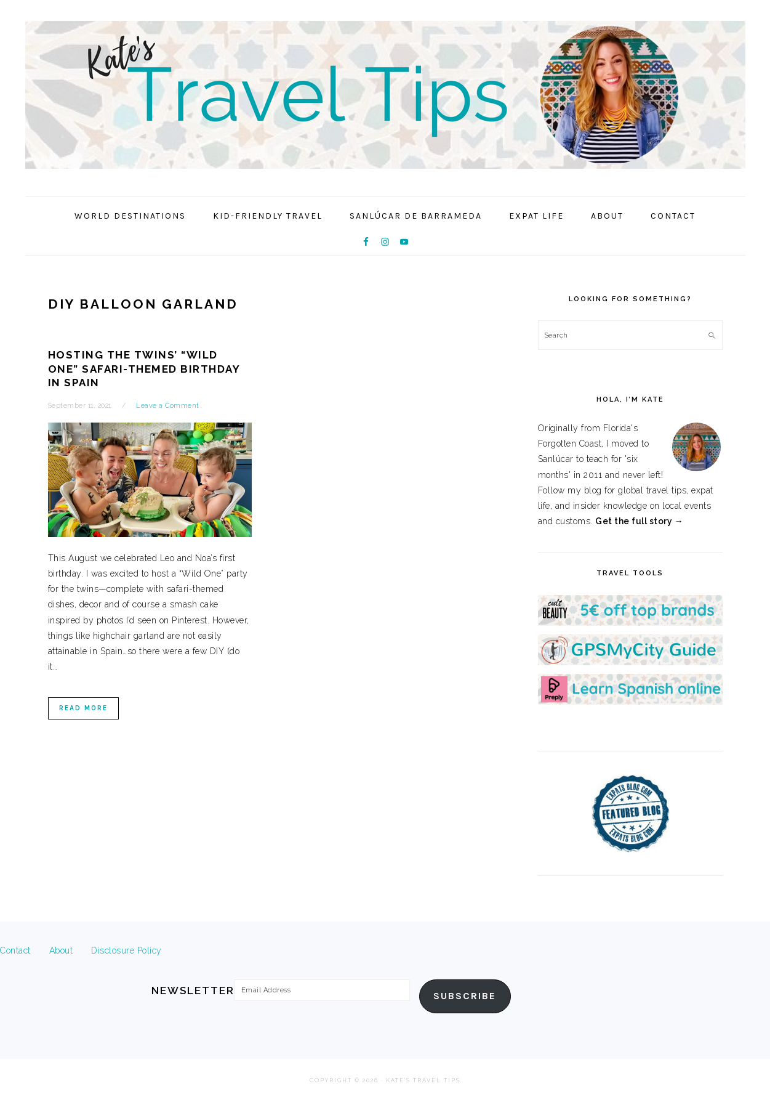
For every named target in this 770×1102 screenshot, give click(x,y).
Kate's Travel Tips (385, 95)
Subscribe (464, 996)
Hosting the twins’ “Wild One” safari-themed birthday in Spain (144, 368)
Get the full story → (639, 521)
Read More (83, 708)
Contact (15, 950)
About (61, 950)
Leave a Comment (167, 406)
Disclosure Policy (126, 950)
